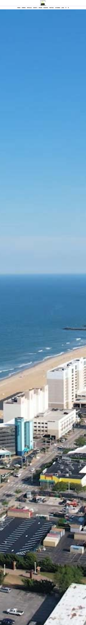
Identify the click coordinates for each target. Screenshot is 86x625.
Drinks (24, 7)
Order (40, 7)
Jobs (63, 7)
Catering (57, 7)
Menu (18, 7)
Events (35, 7)
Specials (29, 7)
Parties (51, 7)
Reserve (46, 7)
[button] (81, 621)
